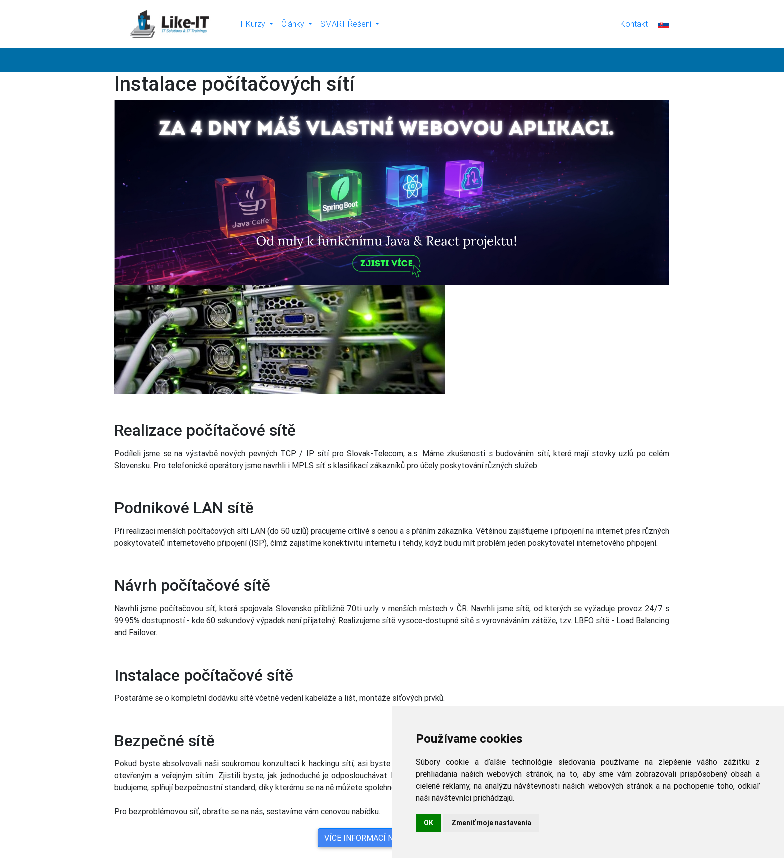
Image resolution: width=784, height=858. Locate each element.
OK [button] (429, 822)
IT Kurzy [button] (252, 24)
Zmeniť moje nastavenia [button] (492, 822)
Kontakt (634, 24)
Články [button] (294, 24)
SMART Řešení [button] (347, 24)
